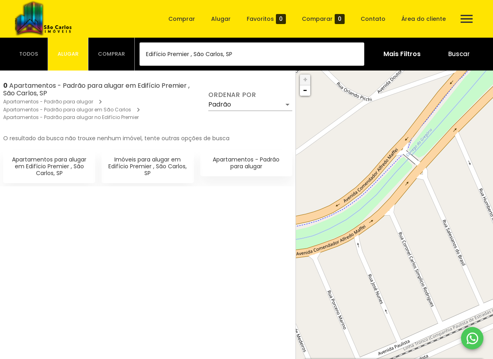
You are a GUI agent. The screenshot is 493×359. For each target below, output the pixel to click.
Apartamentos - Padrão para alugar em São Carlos (67, 109)
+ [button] (305, 80)
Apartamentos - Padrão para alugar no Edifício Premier (71, 117)
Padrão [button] (219, 104)
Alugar (221, 19)
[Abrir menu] (466, 19)
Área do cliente (423, 19)
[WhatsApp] (472, 338)
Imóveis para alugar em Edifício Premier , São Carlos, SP (147, 166)
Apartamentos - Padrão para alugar (48, 101)
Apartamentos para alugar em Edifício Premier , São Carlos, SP (49, 166)
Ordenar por (232, 95)
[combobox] (252, 54)
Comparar (323, 19)
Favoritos (266, 19)
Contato (373, 19)
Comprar (181, 19)
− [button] (305, 90)
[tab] (29, 54)
